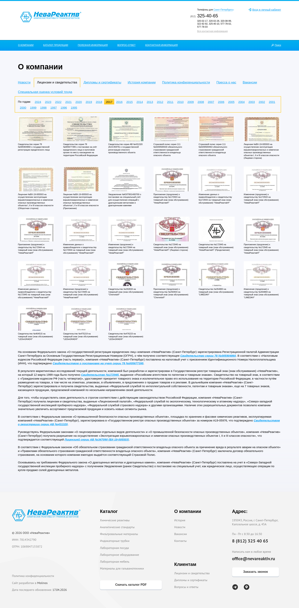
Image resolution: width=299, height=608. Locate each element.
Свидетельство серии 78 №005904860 (208, 355)
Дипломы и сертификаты (102, 82)
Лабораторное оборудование (119, 555)
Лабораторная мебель (114, 561)
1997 (53, 107)
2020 (79, 101)
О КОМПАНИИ (26, 45)
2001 (272, 101)
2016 (119, 101)
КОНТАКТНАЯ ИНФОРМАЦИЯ (161, 45)
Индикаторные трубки (114, 541)
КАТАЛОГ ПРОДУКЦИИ (55, 45)
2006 (221, 101)
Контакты (180, 541)
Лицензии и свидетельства (192, 573)
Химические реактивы (115, 520)
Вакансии (250, 82)
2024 (38, 101)
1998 (43, 107)
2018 (99, 101)
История (179, 520)
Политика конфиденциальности (186, 82)
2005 (231, 101)
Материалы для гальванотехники (122, 568)
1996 (64, 107)
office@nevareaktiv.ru (253, 559)
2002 (262, 101)
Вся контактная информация (212, 31)
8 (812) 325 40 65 (250, 541)
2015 (129, 101)
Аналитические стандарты (117, 527)
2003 (251, 101)
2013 (150, 101)
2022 (58, 101)
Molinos (42, 583)
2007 (211, 101)
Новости (24, 82)
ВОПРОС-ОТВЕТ (126, 45)
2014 (140, 101)
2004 (241, 101)
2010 (180, 101)
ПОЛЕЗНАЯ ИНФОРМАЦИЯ (93, 45)
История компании (142, 82)
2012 (160, 101)
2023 (48, 101)
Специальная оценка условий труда (45, 92)
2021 (68, 101)
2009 (190, 101)
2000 (23, 107)
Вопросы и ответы (186, 587)
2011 (170, 101)
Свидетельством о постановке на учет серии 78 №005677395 (98, 363)
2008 (201, 101)
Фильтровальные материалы (119, 534)
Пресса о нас (226, 82)
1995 (74, 107)
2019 (89, 101)
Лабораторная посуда (114, 548)
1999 (33, 107)
